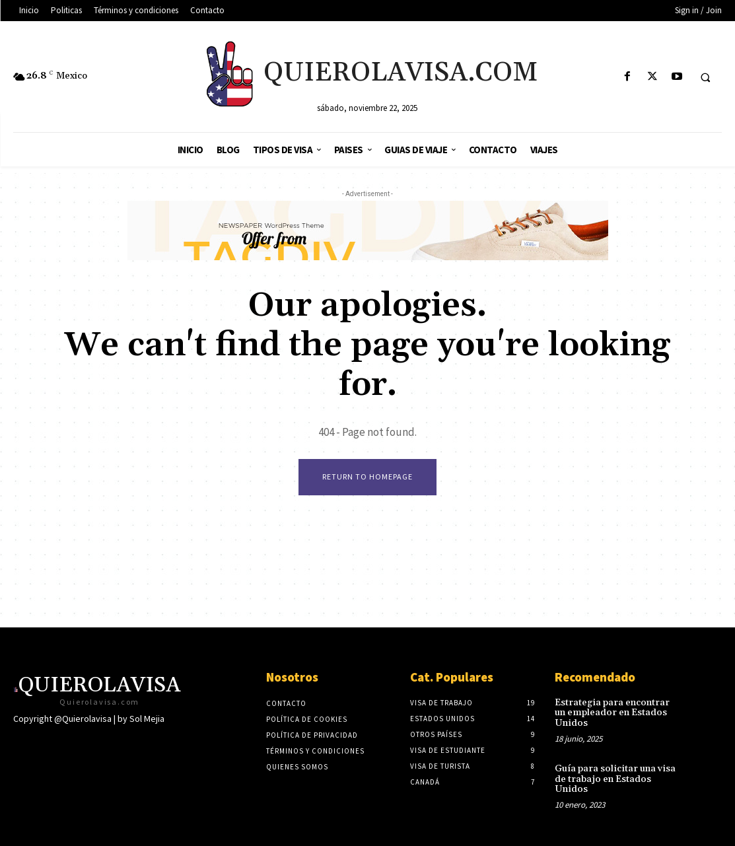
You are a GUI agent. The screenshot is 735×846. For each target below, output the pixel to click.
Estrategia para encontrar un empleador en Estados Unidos (618, 713)
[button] (705, 77)
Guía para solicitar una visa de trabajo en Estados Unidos (613, 778)
